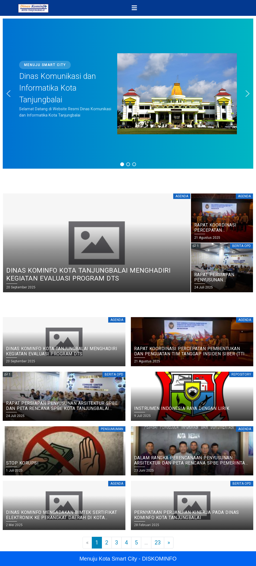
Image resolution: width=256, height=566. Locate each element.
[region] (128, 94)
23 (158, 542)
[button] (134, 8)
